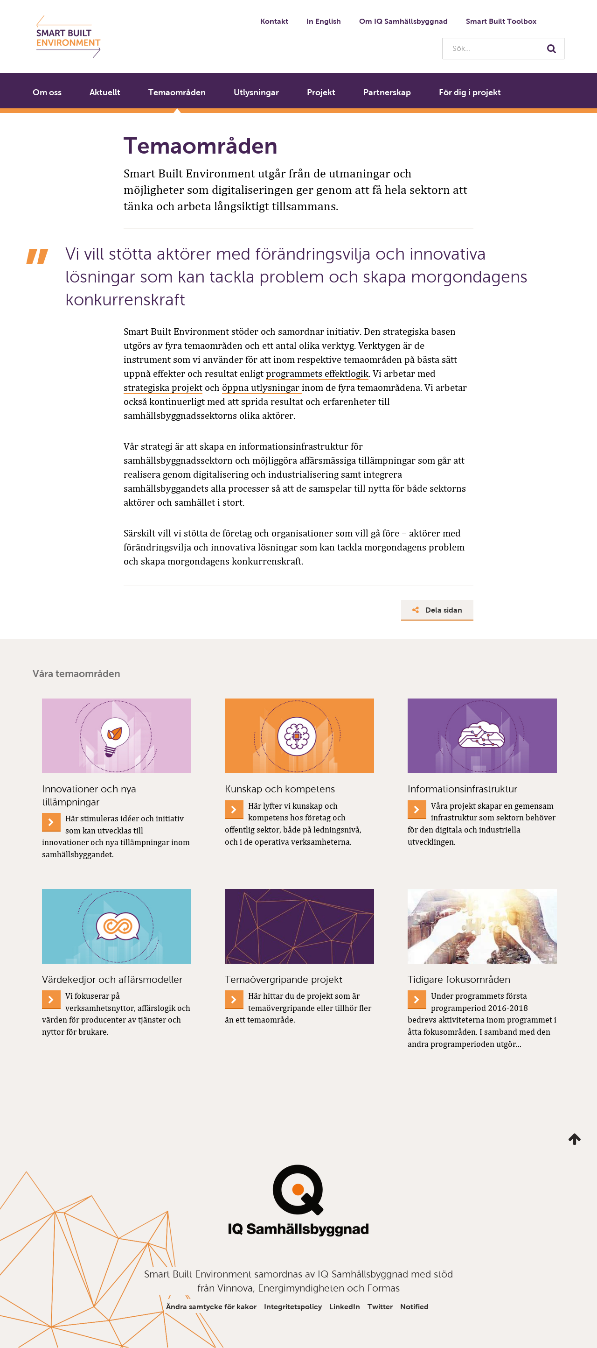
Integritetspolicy (293, 1307)
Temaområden (177, 92)
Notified (414, 1307)
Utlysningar (256, 92)
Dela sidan (437, 610)
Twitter (380, 1307)
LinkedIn (344, 1307)
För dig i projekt (470, 92)
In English (323, 21)
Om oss (47, 92)
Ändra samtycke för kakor (211, 1307)
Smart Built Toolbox (501, 21)
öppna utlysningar (262, 387)
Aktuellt (105, 92)
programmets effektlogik (317, 373)
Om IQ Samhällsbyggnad (403, 21)
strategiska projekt (163, 387)
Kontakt (274, 21)
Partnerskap (387, 92)
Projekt (321, 92)
